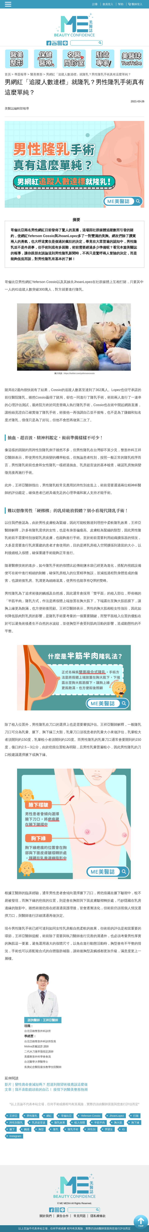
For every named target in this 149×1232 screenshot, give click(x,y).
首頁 (8, 74)
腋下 (12, 1129)
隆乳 (55, 1129)
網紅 (49, 1115)
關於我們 (46, 1215)
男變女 (109, 1129)
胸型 (41, 1129)
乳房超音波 (38, 1122)
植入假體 (79, 1122)
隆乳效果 (59, 1122)
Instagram (15, 1136)
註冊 (95, 4)
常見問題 (80, 1215)
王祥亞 (13, 1115)
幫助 (120, 4)
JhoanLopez (117, 1115)
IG (123, 1129)
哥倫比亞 (66, 1115)
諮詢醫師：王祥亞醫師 (43, 1020)
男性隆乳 (32, 1115)
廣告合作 (62, 1215)
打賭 (136, 1115)
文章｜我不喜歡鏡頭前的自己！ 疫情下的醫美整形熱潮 (46, 1089)
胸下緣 (135, 1122)
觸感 (26, 1129)
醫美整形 (36, 74)
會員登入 (108, 4)
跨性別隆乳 (16, 1122)
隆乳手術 (73, 1129)
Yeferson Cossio (90, 1115)
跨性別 (92, 1129)
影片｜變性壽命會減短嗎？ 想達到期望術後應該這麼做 (47, 1084)
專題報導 (20, 74)
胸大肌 (118, 1122)
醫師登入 (135, 4)
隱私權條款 (98, 1215)
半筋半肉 (99, 1122)
